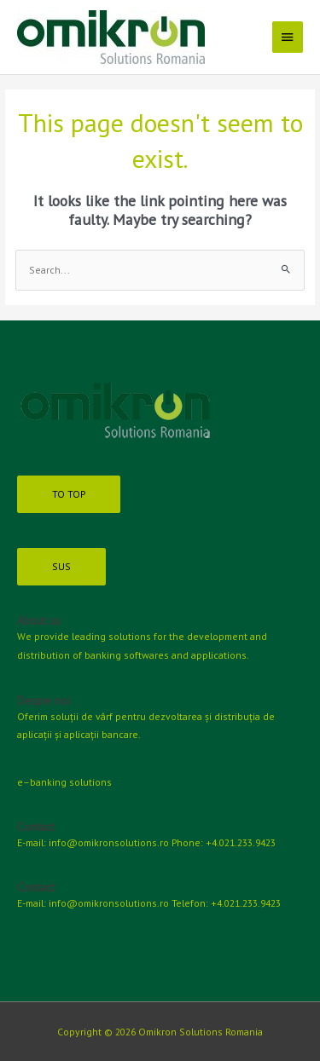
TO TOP (68, 493)
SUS (61, 566)
